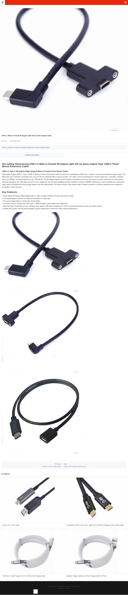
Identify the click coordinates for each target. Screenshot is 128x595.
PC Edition (60, 588)
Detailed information (32, 155)
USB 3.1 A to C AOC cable (51, 466)
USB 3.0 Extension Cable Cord (75, 466)
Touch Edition (67, 588)
